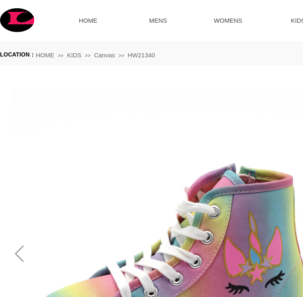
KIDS (74, 55)
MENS (158, 20)
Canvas (104, 55)
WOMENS (228, 20)
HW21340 (141, 55)
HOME (88, 20)
